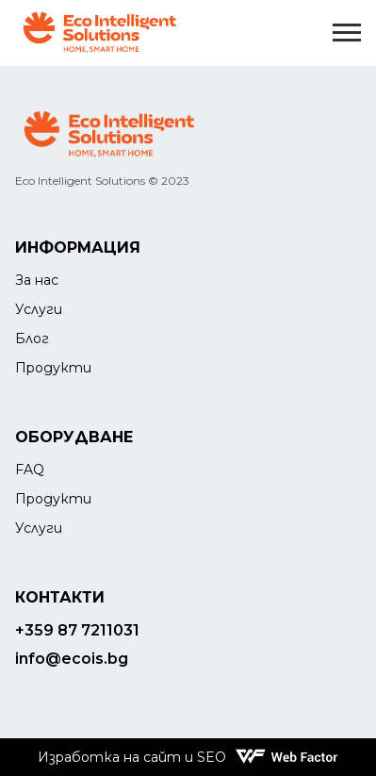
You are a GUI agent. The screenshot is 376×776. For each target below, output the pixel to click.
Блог (32, 338)
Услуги (38, 309)
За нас (36, 280)
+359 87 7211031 (77, 630)
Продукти (53, 367)
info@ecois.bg (71, 659)
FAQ (29, 469)
